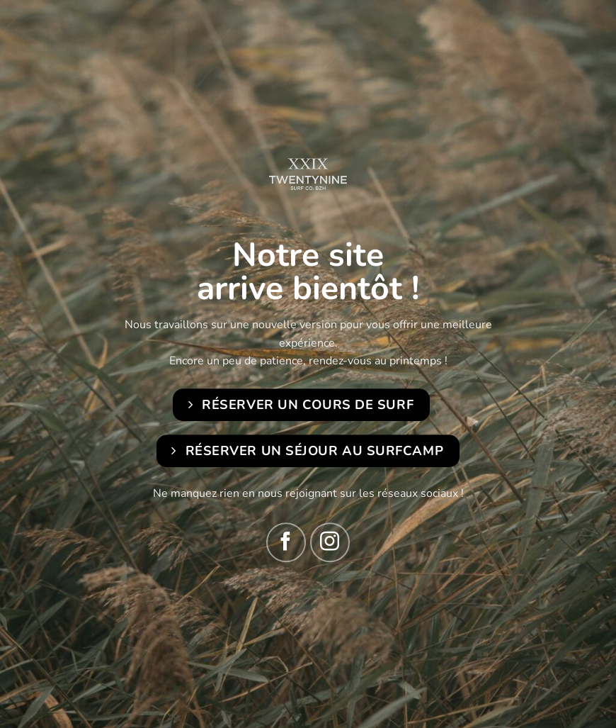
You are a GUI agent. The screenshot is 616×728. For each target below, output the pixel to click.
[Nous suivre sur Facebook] (286, 542)
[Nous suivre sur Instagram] (330, 542)
